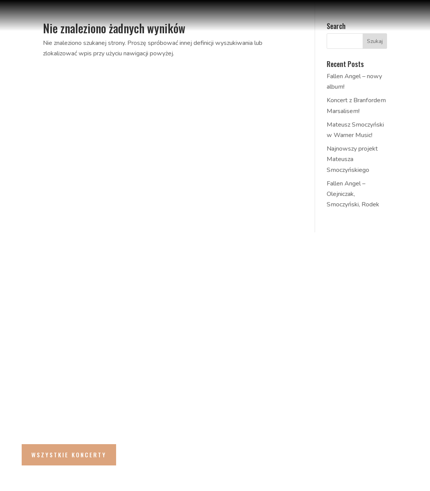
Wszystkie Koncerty (68, 454)
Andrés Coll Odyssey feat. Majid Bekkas (119, 336)
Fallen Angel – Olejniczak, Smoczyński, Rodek (353, 194)
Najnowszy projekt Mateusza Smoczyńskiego (352, 159)
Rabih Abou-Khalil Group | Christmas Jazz (107, 289)
